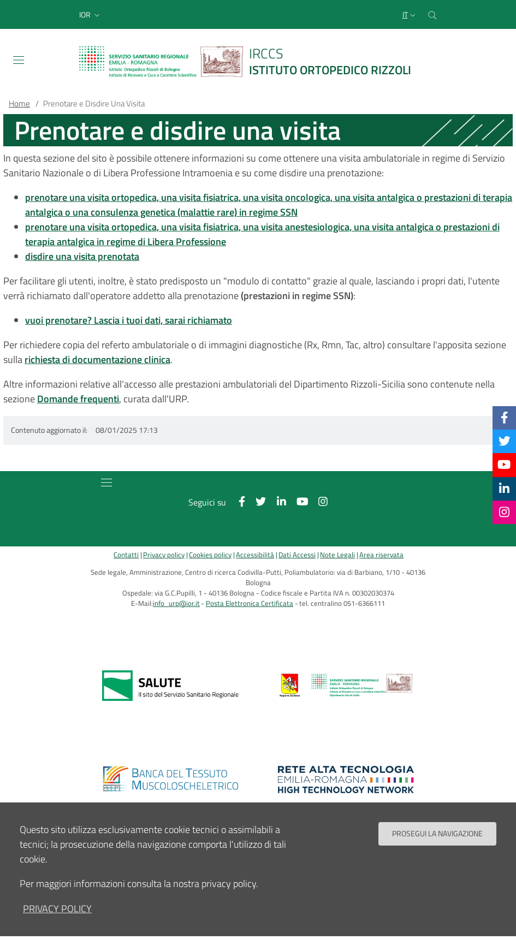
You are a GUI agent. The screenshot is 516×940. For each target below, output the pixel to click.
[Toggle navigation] (18, 60)
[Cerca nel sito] (432, 14)
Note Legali (337, 555)
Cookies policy (210, 555)
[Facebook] (504, 417)
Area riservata (381, 555)
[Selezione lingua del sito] (410, 15)
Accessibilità (255, 555)
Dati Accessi (297, 555)
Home (19, 103)
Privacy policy (164, 555)
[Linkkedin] (504, 488)
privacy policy (57, 915)
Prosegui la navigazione (437, 841)
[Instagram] (504, 512)
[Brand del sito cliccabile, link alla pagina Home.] (251, 61)
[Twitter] (505, 441)
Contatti (126, 555)
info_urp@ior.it (176, 603)
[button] (90, 15)
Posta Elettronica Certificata (249, 603)
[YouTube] (504, 464)
